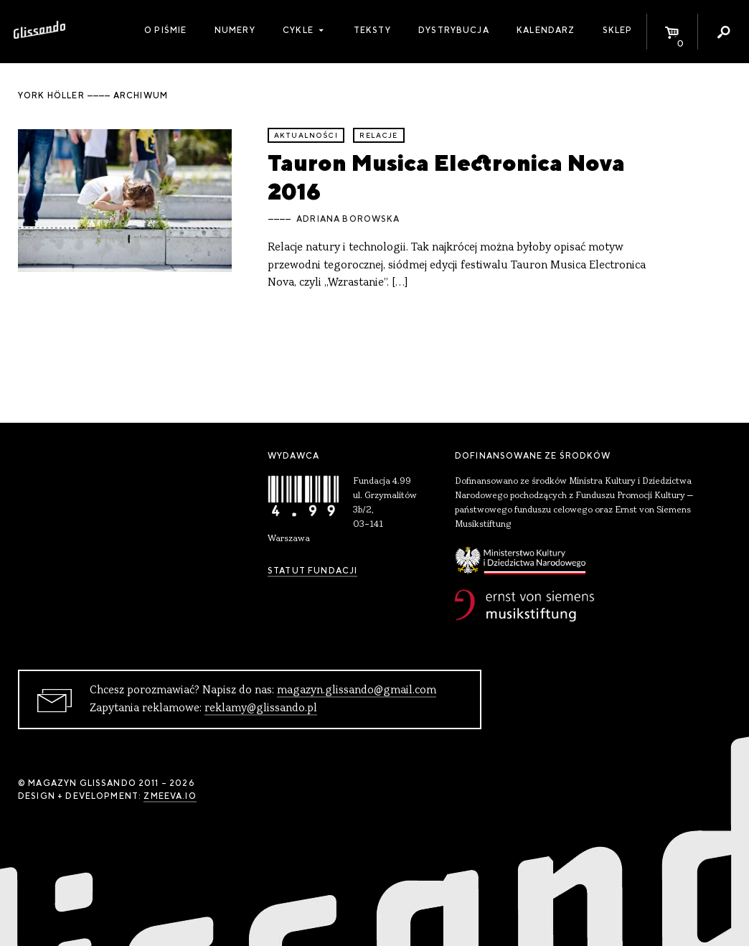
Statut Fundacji (312, 571)
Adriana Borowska (348, 219)
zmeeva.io (169, 796)
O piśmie (165, 30)
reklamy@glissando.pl (260, 708)
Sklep (618, 30)
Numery (235, 30)
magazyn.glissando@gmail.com (356, 690)
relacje (378, 135)
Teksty (372, 30)
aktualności (306, 135)
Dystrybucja (453, 30)
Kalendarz (546, 30)
